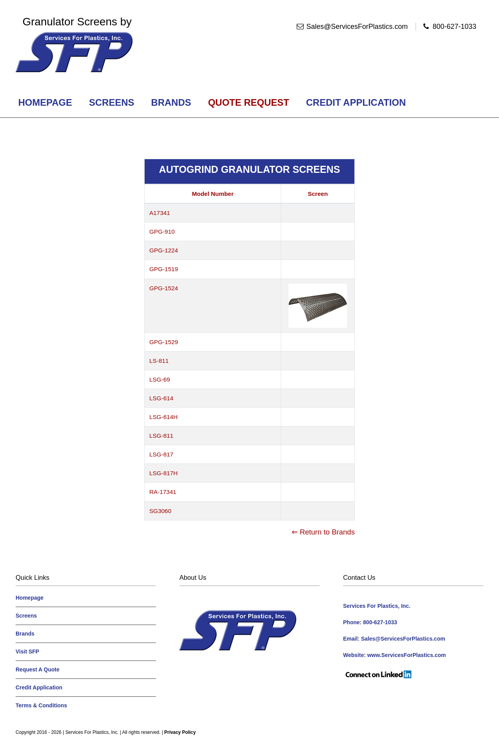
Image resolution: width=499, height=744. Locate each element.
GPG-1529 (163, 342)
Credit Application (355, 102)
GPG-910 (162, 231)
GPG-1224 (163, 250)
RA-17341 (162, 491)
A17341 (159, 213)
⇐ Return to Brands (323, 532)
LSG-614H (163, 417)
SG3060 (160, 511)
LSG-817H (163, 473)
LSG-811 (161, 435)
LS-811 (159, 360)
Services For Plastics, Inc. (92, 732)
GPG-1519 (163, 269)
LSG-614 (161, 398)
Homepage (45, 102)
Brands (171, 102)
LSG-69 (159, 379)
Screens (112, 102)
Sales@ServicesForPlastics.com (357, 26)
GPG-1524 (163, 288)
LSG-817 (161, 454)
